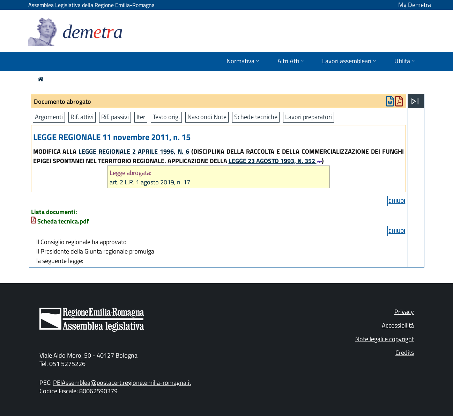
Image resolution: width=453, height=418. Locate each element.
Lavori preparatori (308, 117)
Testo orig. (166, 117)
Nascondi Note (206, 117)
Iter (140, 117)
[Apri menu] (415, 101)
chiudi (396, 201)
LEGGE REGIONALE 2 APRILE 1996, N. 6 (134, 151)
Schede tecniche (255, 117)
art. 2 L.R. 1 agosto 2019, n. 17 (150, 182)
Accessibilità (398, 325)
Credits (404, 352)
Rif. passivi (115, 117)
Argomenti (49, 117)
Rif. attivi (82, 117)
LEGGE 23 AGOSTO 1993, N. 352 (275, 161)
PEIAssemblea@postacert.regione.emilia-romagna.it (122, 382)
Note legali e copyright (384, 339)
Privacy (404, 311)
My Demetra (414, 4)
